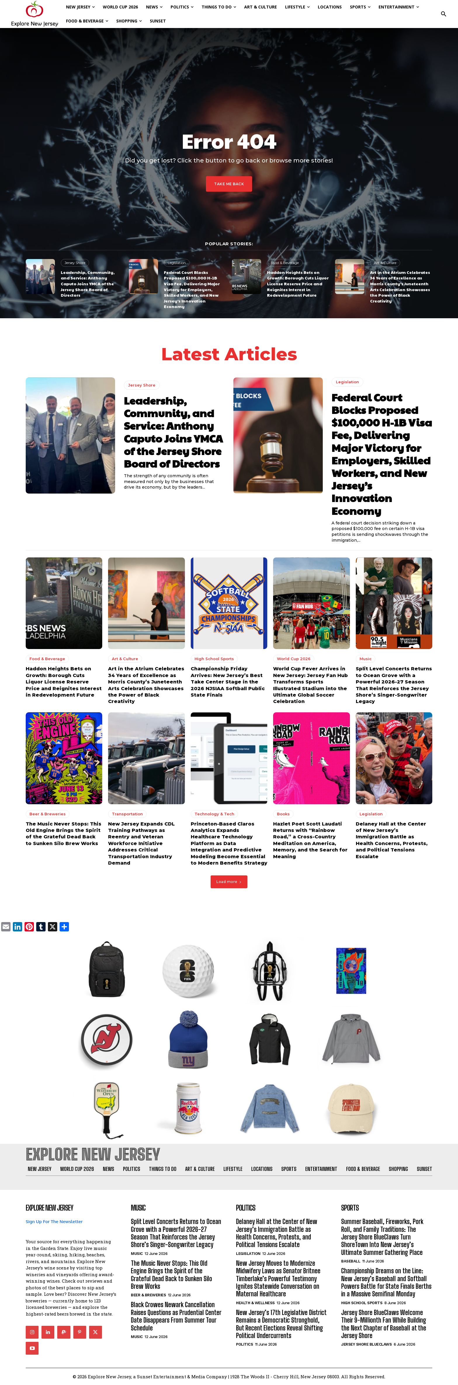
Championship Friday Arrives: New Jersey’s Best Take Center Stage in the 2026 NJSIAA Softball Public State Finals (228, 682)
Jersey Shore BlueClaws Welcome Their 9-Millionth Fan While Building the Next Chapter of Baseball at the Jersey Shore (383, 1324)
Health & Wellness (255, 1303)
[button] (444, 14)
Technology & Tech (214, 814)
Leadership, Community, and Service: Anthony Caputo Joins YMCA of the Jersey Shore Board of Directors (87, 283)
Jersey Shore (75, 262)
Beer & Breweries (48, 814)
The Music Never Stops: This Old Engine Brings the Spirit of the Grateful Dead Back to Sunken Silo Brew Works (171, 1274)
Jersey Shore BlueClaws (366, 1344)
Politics (244, 1344)
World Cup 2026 (293, 659)
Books (283, 814)
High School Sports (214, 659)
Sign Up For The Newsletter (54, 1222)
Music (366, 659)
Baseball (350, 1261)
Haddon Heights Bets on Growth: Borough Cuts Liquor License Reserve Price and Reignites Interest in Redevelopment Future (298, 283)
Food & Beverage (285, 262)
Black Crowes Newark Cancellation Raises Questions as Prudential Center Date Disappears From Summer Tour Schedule (176, 1316)
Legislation (177, 262)
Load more (229, 881)
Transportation (127, 814)
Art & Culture (385, 262)
